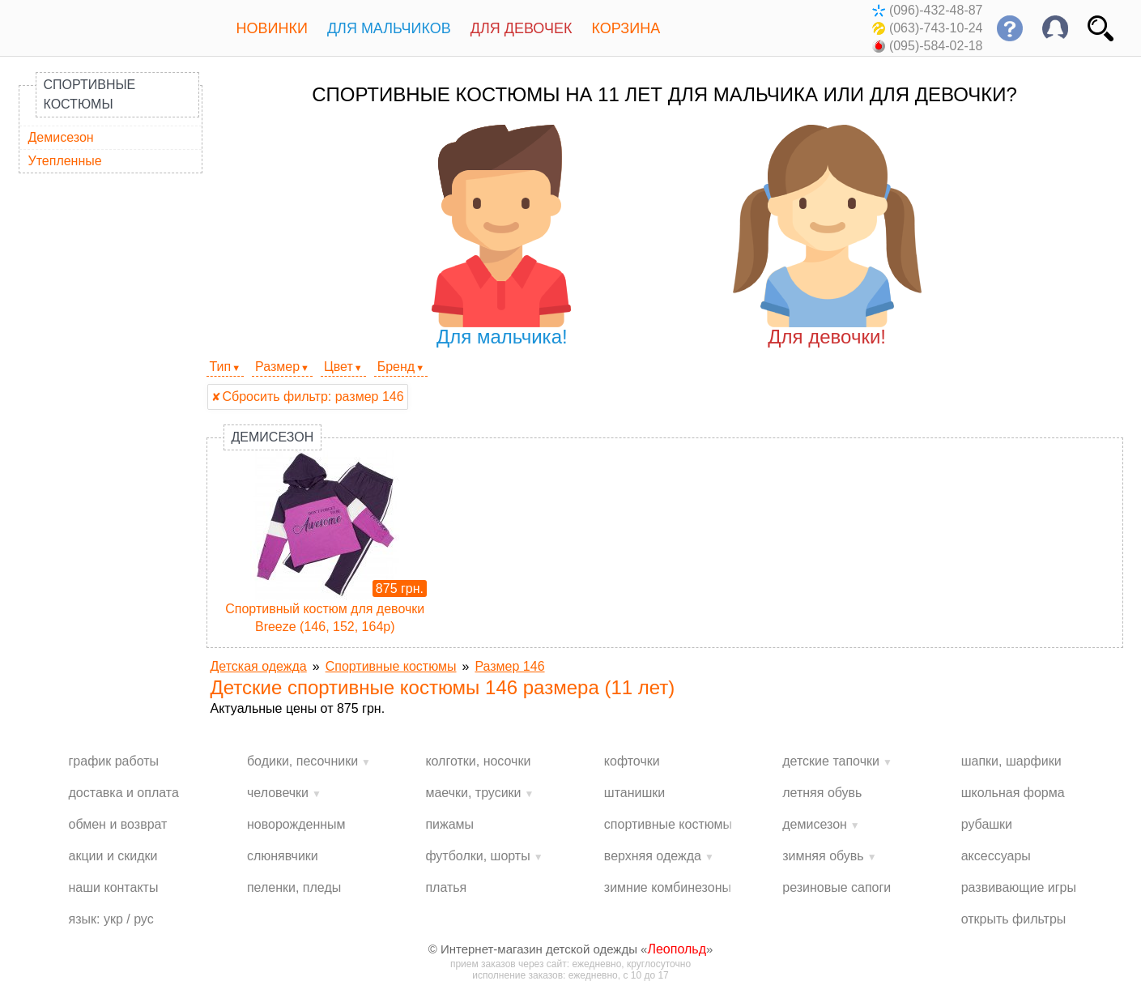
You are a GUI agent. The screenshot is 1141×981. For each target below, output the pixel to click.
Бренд (396, 366)
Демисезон (61, 137)
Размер (277, 366)
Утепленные (65, 161)
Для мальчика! (501, 236)
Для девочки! (827, 236)
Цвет (338, 366)
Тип (221, 366)
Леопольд (676, 949)
